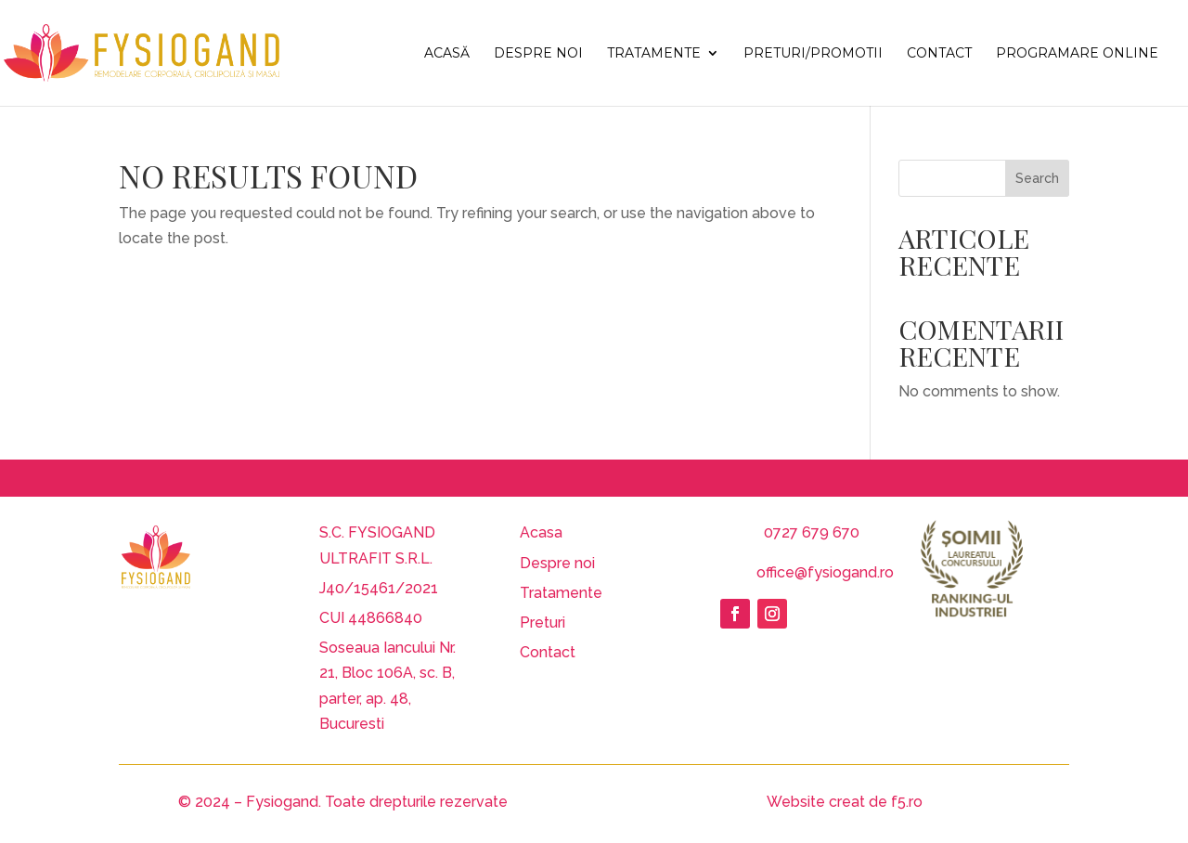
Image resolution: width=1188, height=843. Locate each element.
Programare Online (1077, 53)
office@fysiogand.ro (825, 572)
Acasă (447, 53)
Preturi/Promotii (813, 53)
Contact (939, 53)
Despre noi (538, 53)
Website (796, 802)
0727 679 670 (811, 532)
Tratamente (654, 53)
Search (1037, 178)
